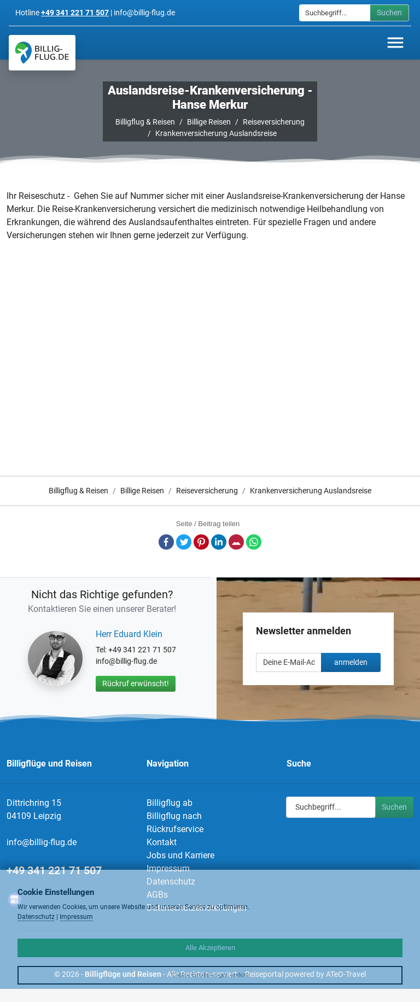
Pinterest (201, 542)
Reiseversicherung (274, 121)
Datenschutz (36, 917)
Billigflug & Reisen (145, 121)
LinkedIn (218, 542)
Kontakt (162, 842)
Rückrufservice (175, 829)
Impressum (168, 868)
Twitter (183, 542)
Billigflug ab (169, 803)
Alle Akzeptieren (210, 948)
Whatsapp (253, 542)
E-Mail (236, 542)
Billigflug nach (174, 816)
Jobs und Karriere (180, 855)
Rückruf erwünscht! (135, 683)
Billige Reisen (209, 121)
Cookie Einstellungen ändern (210, 975)
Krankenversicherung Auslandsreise (216, 133)
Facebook (166, 542)
